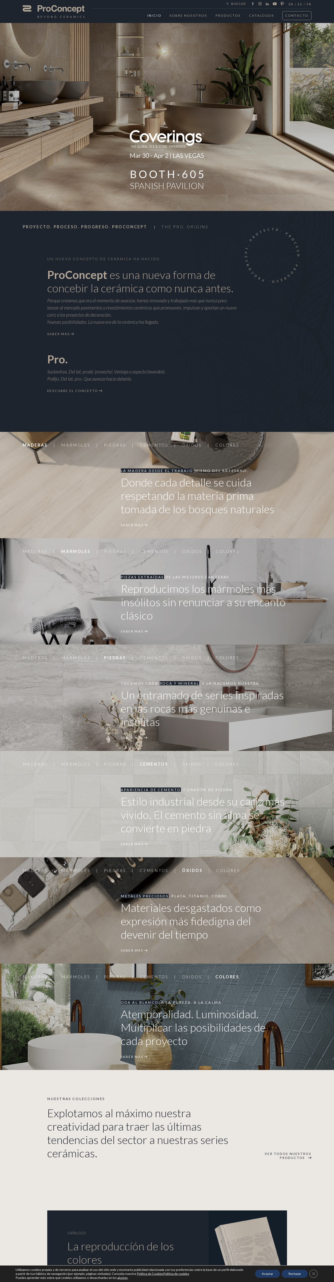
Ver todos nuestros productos (288, 1156)
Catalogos (261, 15)
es (300, 4)
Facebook (253, 4)
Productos (228, 15)
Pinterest (282, 4)
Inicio (154, 15)
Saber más (58, 334)
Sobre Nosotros (188, 15)
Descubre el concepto (72, 391)
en (291, 4)
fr (309, 4)
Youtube (275, 4)
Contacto (296, 15)
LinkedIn (267, 4)
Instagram (260, 4)
